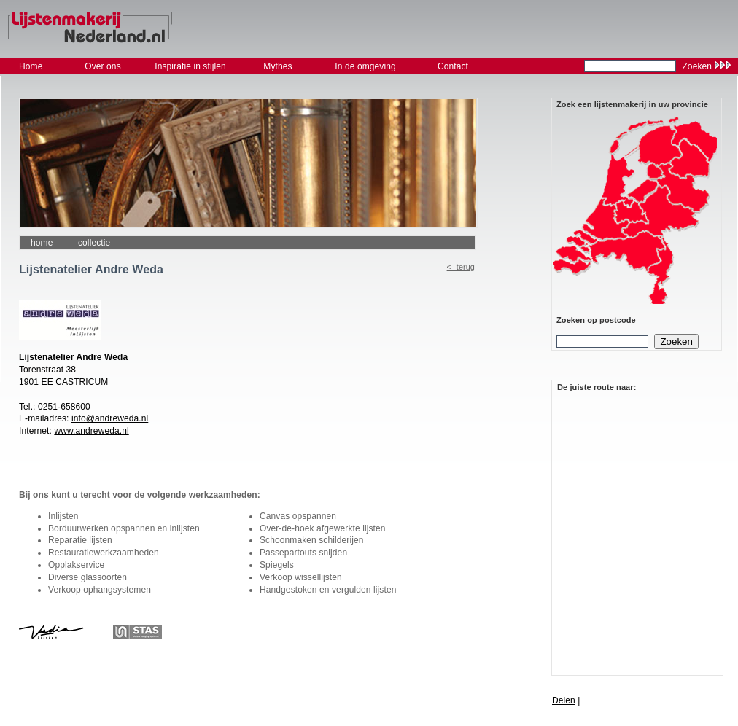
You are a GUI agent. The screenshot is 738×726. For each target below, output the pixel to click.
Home (42, 243)
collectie (94, 243)
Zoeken (697, 66)
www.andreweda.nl (91, 431)
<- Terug (461, 266)
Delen (563, 700)
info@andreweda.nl (109, 418)
